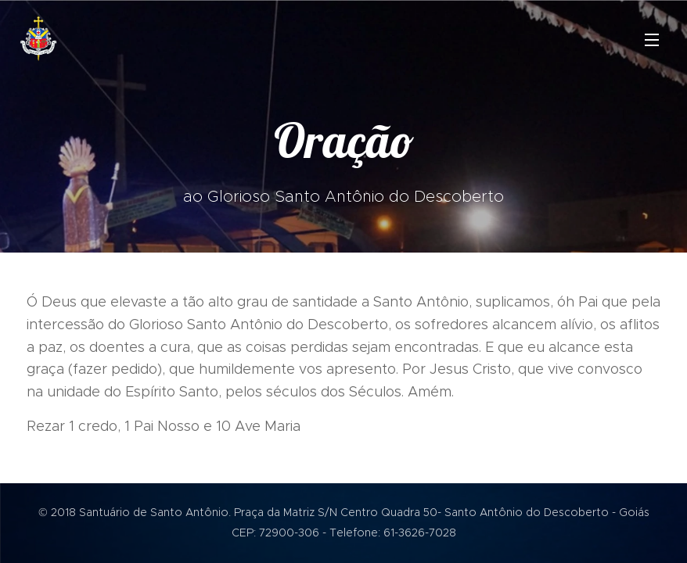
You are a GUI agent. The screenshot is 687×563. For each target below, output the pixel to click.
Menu (652, 40)
